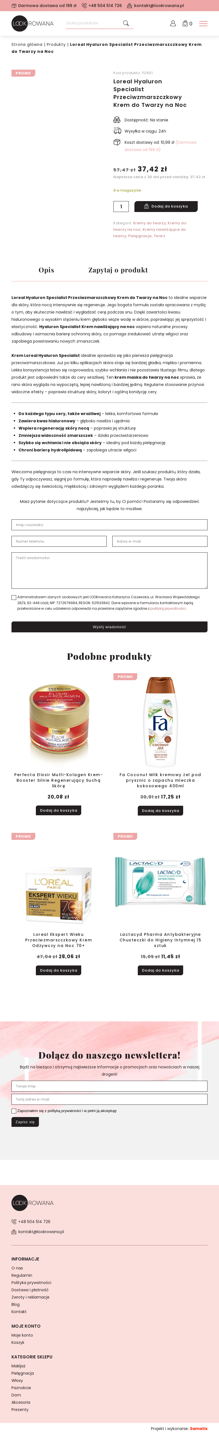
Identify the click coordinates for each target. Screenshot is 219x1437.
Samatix (199, 1431)
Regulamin (21, 1278)
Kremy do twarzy (149, 222)
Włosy (17, 1383)
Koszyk (17, 1345)
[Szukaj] (126, 23)
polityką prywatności (168, 609)
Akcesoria (20, 1405)
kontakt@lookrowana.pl (159, 5)
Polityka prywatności (31, 1285)
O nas (17, 1270)
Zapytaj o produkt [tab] (122, 270)
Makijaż (18, 1368)
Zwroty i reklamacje (30, 1299)
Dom (16, 1397)
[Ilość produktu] (121, 206)
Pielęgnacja (140, 235)
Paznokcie (21, 1390)
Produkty (57, 44)
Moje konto (22, 1338)
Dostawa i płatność (30, 1292)
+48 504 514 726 (105, 5)
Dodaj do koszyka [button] (58, 811)
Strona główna (27, 44)
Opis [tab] (46, 270)
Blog (15, 1307)
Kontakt (19, 1314)
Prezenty (20, 1412)
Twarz (160, 235)
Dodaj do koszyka (171, 206)
